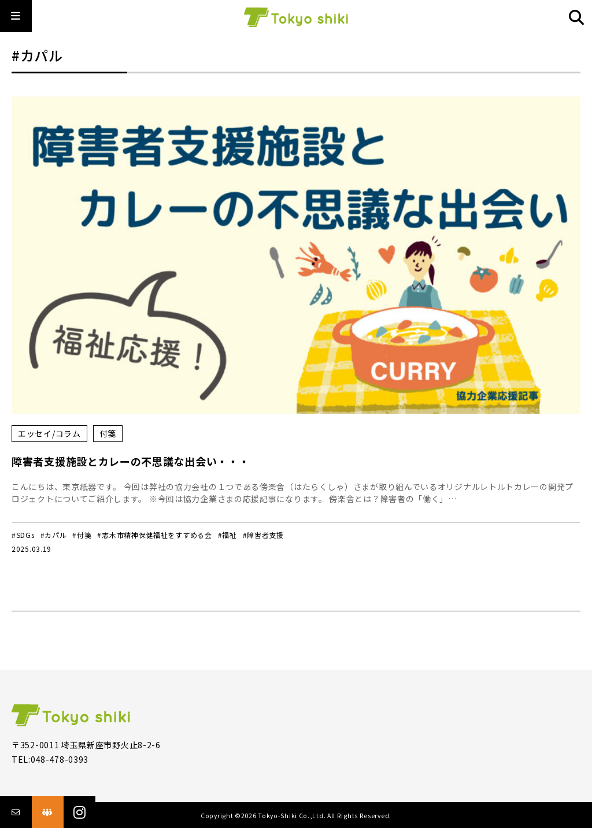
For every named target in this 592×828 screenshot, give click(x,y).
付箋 (107, 433)
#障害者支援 (263, 535)
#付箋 (81, 535)
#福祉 (227, 535)
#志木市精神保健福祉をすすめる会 (154, 535)
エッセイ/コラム (49, 433)
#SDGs (23, 535)
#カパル (53, 535)
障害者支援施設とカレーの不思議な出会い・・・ (130, 461)
